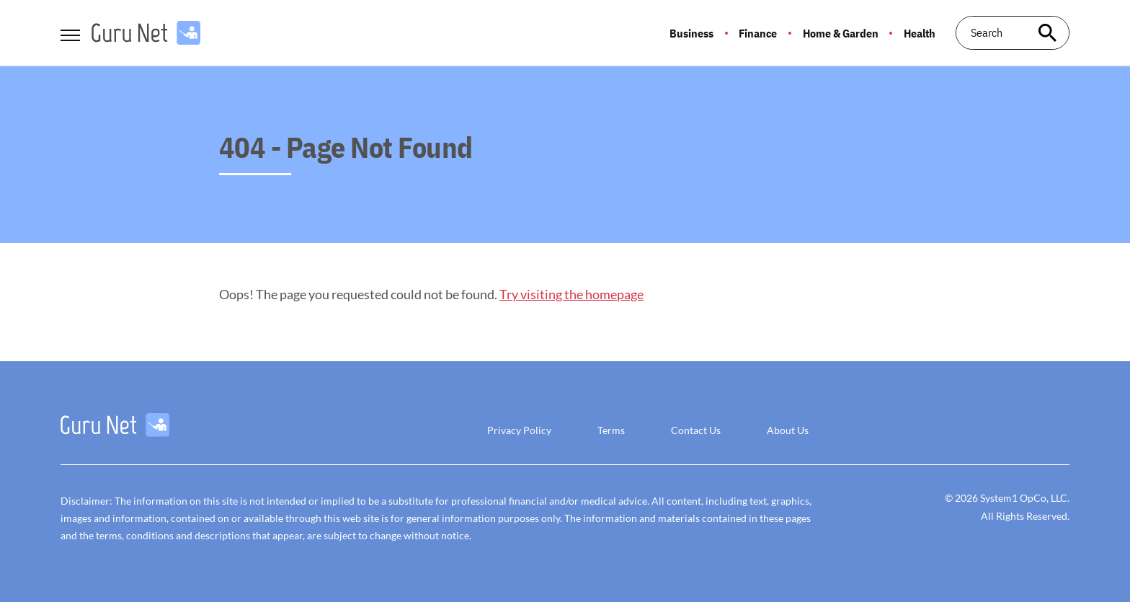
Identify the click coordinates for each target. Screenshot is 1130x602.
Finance (758, 33)
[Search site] (1048, 33)
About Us (788, 430)
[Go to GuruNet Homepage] (146, 33)
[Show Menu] (70, 31)
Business (691, 33)
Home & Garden (840, 33)
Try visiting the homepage (571, 294)
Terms (611, 430)
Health (919, 33)
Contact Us (696, 430)
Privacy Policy (519, 430)
